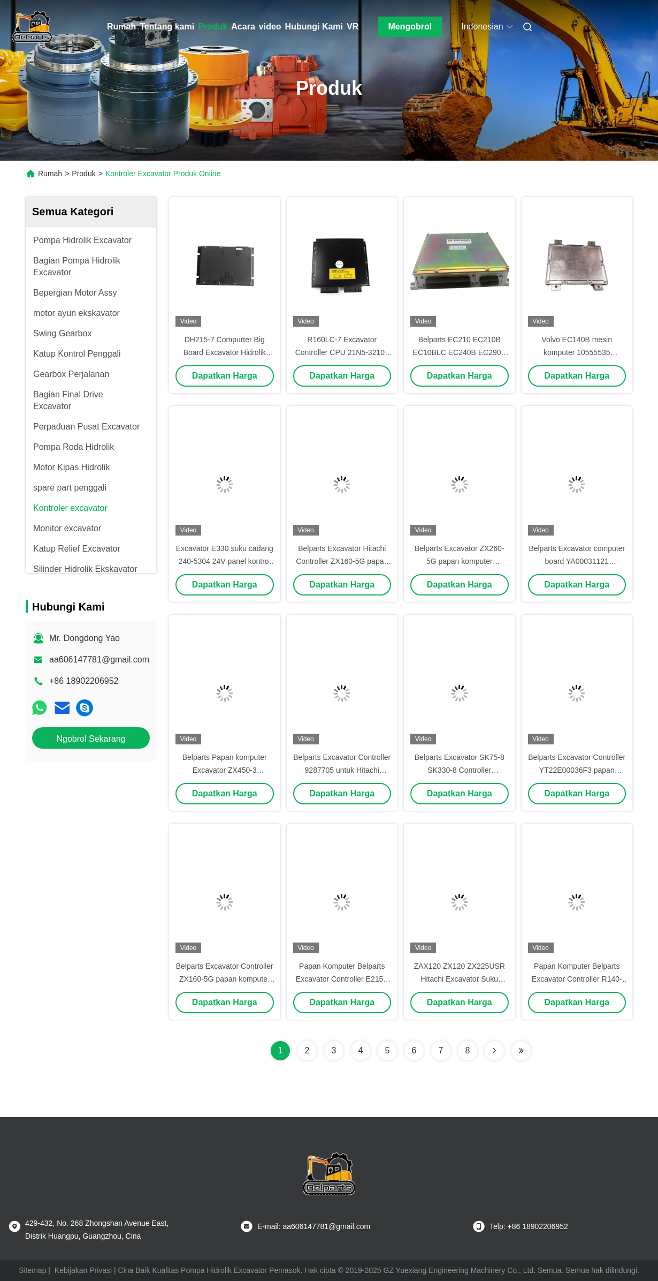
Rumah (121, 26)
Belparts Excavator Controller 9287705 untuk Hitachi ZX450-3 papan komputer (342, 770)
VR (352, 26)
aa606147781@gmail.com (99, 659)
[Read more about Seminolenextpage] (494, 1050)
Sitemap (32, 1270)
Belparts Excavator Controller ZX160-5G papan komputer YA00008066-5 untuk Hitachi (224, 979)
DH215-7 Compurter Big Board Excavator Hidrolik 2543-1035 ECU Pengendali (224, 352)
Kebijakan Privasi (83, 1270)
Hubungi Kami (314, 26)
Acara (243, 26)
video (270, 26)
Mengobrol (410, 26)
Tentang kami (167, 26)
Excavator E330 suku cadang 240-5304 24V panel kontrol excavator (224, 561)
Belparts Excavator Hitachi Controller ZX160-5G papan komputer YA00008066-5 (342, 561)
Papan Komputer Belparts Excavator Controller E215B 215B (342, 979)
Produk (212, 26)
